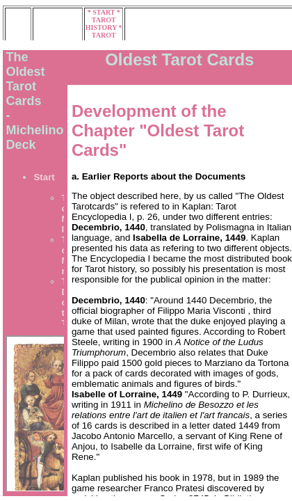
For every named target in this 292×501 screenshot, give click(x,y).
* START (102, 12)
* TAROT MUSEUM (104, 35)
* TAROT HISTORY (103, 19)
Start (43, 177)
